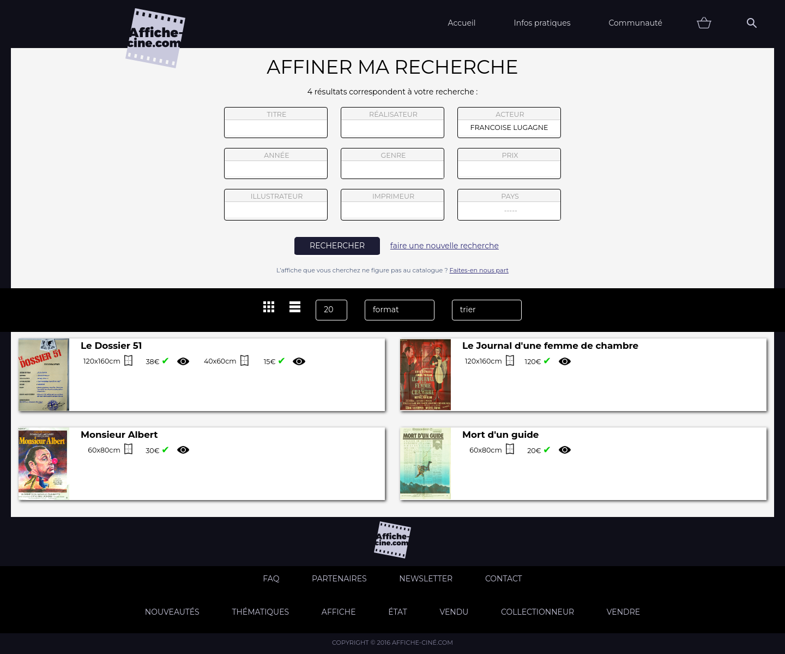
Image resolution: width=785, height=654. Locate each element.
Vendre (623, 612)
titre (276, 122)
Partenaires (339, 579)
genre (392, 165)
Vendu (453, 612)
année (276, 163)
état (397, 612)
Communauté (635, 23)
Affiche (339, 612)
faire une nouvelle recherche (444, 246)
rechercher (337, 246)
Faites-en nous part (479, 270)
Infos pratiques (542, 23)
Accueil (461, 23)
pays (509, 206)
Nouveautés (172, 612)
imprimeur (392, 204)
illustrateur (276, 204)
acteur (509, 122)
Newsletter (425, 579)
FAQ (271, 579)
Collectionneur (537, 612)
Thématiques (260, 612)
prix (509, 163)
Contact (503, 579)
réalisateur (392, 122)
